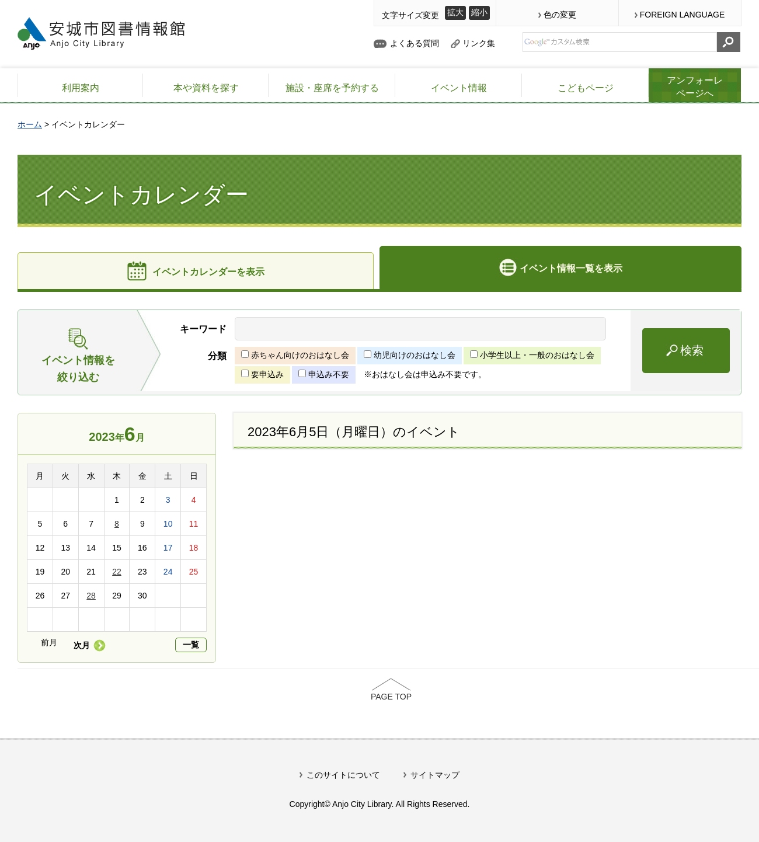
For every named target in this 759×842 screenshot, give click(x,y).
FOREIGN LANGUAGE (682, 14)
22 (116, 571)
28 (91, 595)
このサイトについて (343, 775)
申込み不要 (328, 374)
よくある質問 (414, 43)
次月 (82, 645)
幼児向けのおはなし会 (414, 355)
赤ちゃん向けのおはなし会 (300, 355)
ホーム (30, 124)
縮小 (479, 12)
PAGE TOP (391, 696)
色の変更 (560, 14)
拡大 (455, 12)
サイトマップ (434, 775)
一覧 (191, 644)
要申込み (267, 374)
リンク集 (478, 43)
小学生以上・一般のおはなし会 (537, 355)
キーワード (203, 329)
